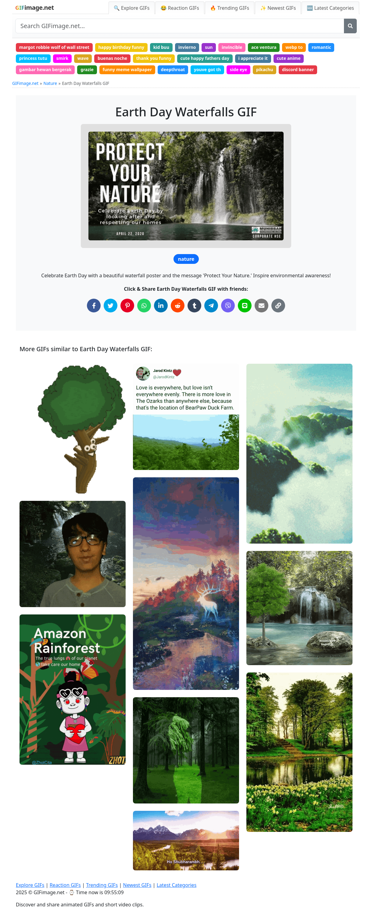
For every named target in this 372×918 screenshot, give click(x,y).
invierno (187, 47)
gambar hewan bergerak (45, 69)
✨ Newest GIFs (278, 8)
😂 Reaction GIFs (179, 8)
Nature (50, 83)
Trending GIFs (102, 885)
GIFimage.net (25, 83)
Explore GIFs (30, 885)
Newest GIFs (137, 885)
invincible (232, 47)
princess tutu (33, 58)
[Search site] (179, 26)
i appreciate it (253, 58)
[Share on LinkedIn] (161, 305)
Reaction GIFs (65, 885)
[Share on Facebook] (94, 305)
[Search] (350, 26)
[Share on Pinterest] (127, 305)
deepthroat (173, 69)
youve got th (207, 69)
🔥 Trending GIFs (229, 8)
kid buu (161, 47)
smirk (62, 58)
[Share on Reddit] (177, 305)
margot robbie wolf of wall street (54, 47)
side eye (238, 69)
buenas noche (112, 58)
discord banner (298, 69)
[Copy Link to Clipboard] (278, 305)
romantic (321, 47)
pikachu (264, 69)
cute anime (289, 58)
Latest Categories (177, 885)
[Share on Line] (245, 305)
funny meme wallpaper (127, 69)
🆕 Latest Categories (330, 8)
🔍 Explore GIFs (132, 8)
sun (209, 47)
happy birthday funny (121, 47)
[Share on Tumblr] (194, 305)
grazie (87, 69)
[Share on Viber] (228, 305)
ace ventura (264, 47)
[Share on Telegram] (211, 305)
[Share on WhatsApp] (144, 305)
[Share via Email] (261, 305)
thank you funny (153, 58)
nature (186, 259)
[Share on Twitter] (110, 305)
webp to (294, 47)
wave (83, 58)
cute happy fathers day (205, 58)
